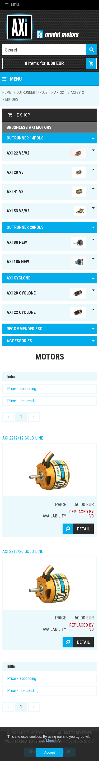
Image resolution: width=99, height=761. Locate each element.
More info (53, 741)
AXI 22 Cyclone (46, 312)
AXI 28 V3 (46, 172)
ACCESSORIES (19, 340)
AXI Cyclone (18, 278)
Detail (83, 528)
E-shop (23, 115)
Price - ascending (21, 388)
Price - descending (23, 400)
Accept (49, 752)
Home (6, 92)
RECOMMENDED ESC (25, 328)
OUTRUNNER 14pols (32, 92)
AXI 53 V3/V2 (46, 211)
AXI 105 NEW (46, 261)
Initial (11, 376)
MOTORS (11, 99)
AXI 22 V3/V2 (46, 153)
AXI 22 (59, 92)
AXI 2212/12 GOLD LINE (22, 438)
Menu (12, 5)
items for (44, 63)
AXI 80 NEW (46, 242)
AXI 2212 (77, 92)
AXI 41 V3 (46, 191)
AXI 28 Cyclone (46, 293)
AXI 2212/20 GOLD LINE (22, 551)
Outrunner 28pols (25, 227)
